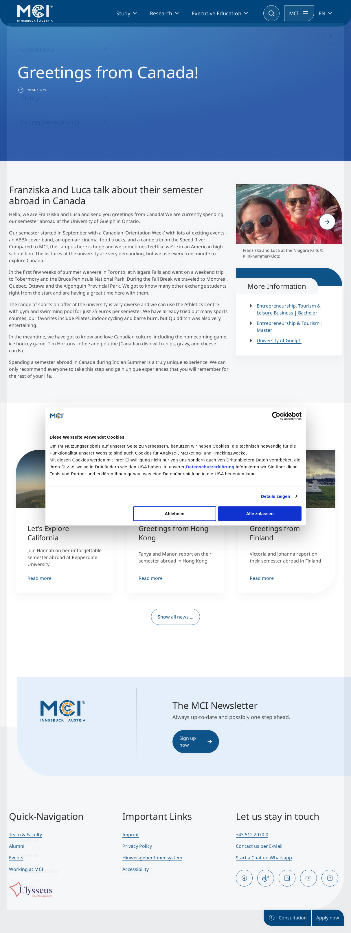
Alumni (16, 846)
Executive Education (216, 13)
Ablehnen (174, 513)
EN (322, 13)
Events (16, 857)
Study (123, 13)
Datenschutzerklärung (210, 466)
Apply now (327, 918)
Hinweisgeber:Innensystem (152, 857)
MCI (294, 13)
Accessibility (135, 869)
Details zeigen (275, 496)
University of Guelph (279, 340)
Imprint (130, 834)
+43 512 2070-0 (252, 834)
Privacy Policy (137, 846)
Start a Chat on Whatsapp (264, 857)
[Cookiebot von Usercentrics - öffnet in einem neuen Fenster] (276, 416)
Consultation (287, 917)
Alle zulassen (259, 513)
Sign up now (195, 741)
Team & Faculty (25, 834)
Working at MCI (26, 869)
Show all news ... (175, 617)
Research (161, 13)
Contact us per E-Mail (259, 846)
